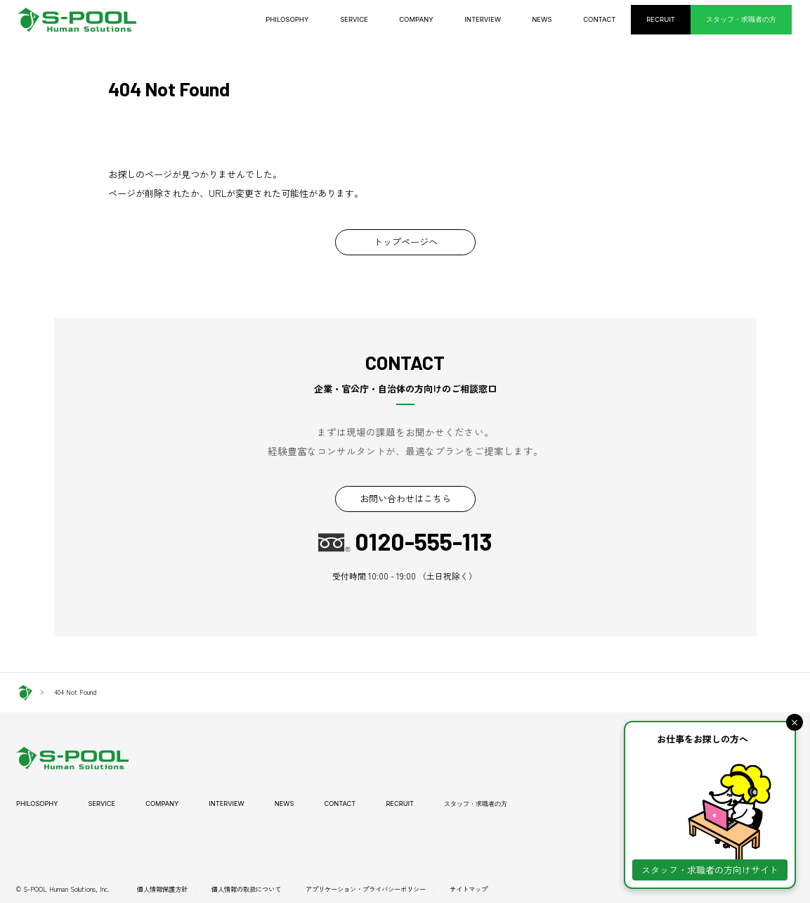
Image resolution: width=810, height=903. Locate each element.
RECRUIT (670, 19)
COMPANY (431, 19)
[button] (794, 722)
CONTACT (610, 19)
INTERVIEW (496, 19)
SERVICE (372, 19)
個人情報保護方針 (162, 889)
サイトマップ (469, 889)
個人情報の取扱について (246, 889)
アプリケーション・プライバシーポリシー (366, 889)
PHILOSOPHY (306, 19)
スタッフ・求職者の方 (745, 19)
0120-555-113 (423, 543)
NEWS (554, 19)
